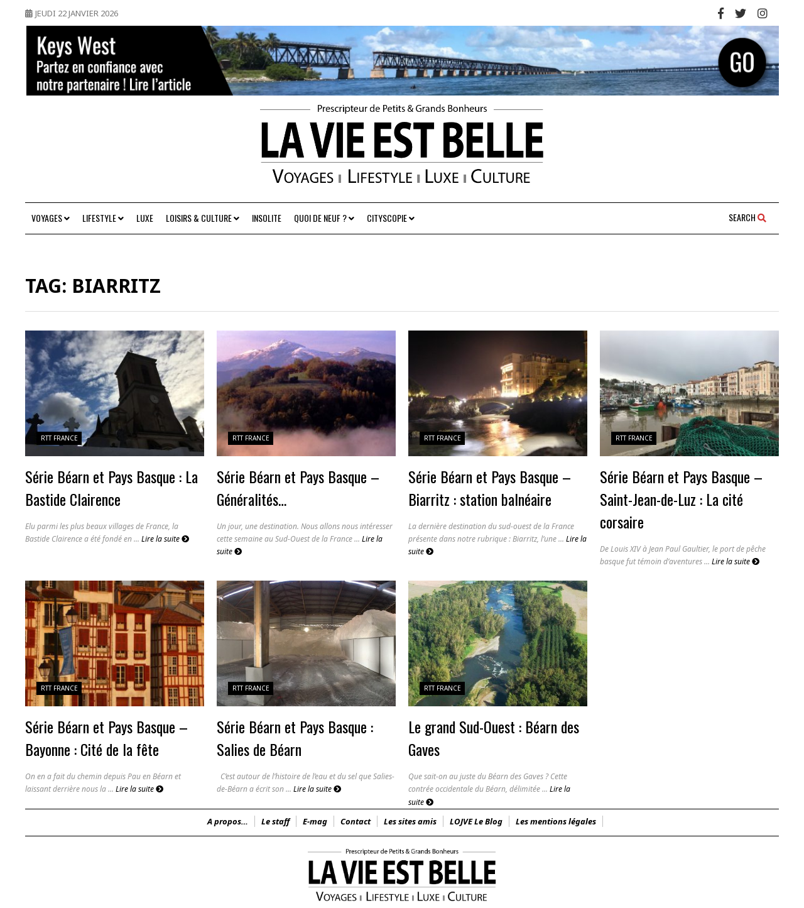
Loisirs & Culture (202, 217)
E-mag (315, 821)
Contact (355, 821)
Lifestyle (103, 217)
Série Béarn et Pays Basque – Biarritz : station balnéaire (489, 487)
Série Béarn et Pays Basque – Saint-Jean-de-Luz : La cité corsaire (681, 499)
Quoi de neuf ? (324, 217)
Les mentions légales (556, 821)
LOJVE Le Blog (476, 821)
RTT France (59, 438)
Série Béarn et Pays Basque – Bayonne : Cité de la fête (106, 737)
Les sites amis (410, 821)
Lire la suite (165, 538)
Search (747, 217)
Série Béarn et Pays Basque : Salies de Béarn (295, 737)
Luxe (144, 217)
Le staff (275, 821)
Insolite (266, 217)
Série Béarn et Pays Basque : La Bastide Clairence (111, 487)
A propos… (227, 821)
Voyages (50, 217)
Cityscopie (391, 217)
